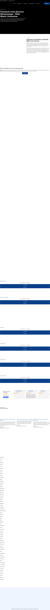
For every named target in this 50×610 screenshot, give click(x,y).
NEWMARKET (2, 540)
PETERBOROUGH (2, 553)
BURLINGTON (2, 503)
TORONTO (1, 571)
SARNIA (1, 560)
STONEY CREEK (2, 566)
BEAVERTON (2, 483)
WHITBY (1, 575)
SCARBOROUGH (2, 562)
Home (11, 3)
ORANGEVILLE (2, 547)
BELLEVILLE (1, 486)
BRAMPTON (1, 492)
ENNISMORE (1, 521)
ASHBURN (1, 473)
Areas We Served (32, 3)
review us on (5, 397)
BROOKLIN (1, 497)
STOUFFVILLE (2, 568)
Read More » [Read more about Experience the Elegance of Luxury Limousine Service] (18, 425)
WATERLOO (1, 573)
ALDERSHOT (2, 462)
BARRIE (1, 479)
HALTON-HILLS (2, 529)
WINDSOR (1, 577)
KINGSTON (1, 534)
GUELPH (1, 527)
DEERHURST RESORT (3, 510)
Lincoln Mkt (1, 327)
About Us (14, 3)
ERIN (0, 523)
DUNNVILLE (1, 514)
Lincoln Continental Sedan (4, 297)
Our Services (19, 3)
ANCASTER (1, 468)
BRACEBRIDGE (2, 490)
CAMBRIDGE (2, 507)
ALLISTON (1, 464)
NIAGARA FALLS (2, 542)
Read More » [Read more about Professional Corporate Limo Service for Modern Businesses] (2, 427)
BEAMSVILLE (1, 481)
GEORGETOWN (2, 525)
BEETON (1, 484)
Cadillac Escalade (3, 359)
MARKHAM (1, 536)
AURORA (1, 475)
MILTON (1, 538)
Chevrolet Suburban (3, 375)
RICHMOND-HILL (2, 557)
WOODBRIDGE (2, 579)
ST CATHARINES (2, 564)
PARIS (1, 551)
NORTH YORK (2, 544)
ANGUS (1, 470)
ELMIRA (1, 518)
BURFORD (1, 501)
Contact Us (38, 3)
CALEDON (1, 505)
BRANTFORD (2, 494)
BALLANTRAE (2, 477)
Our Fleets (25, 3)
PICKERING (1, 555)
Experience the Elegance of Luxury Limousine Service (25, 419)
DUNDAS (1, 512)
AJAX (1, 460)
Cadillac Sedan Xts (3, 281)
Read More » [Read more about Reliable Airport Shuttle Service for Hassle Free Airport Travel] (35, 426)
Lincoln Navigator (2, 343)
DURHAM (1, 516)
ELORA (1, 520)
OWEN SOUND (2, 549)
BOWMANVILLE (2, 488)
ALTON (1, 466)
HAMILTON (1, 531)
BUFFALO (1, 499)
